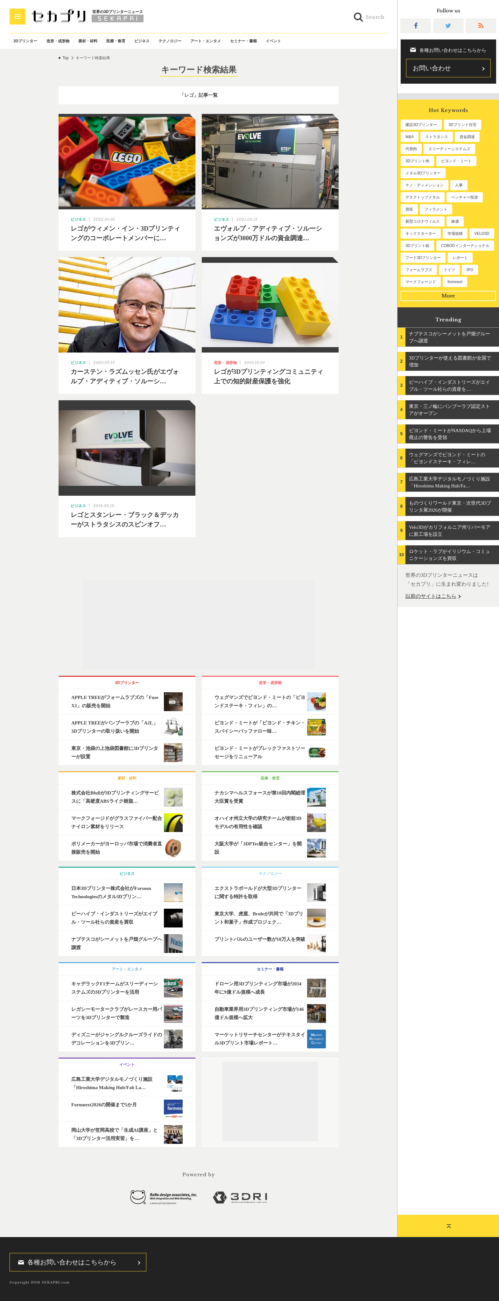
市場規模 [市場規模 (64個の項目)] (455, 233)
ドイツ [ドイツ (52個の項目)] (449, 270)
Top (65, 58)
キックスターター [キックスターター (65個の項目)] (420, 233)
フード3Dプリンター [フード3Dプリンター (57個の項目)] (423, 257)
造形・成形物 (57, 41)
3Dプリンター (25, 41)
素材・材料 (87, 41)
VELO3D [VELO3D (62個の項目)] (481, 233)
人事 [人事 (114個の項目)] (459, 185)
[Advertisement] (198, 624)
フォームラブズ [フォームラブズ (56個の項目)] (418, 270)
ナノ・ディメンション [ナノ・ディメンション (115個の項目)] (424, 185)
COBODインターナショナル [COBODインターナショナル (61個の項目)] (465, 245)
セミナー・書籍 (243, 41)
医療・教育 (115, 41)
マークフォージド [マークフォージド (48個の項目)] (420, 282)
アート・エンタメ (205, 41)
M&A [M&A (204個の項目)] (409, 137)
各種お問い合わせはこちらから (65, 1262)
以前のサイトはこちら (430, 596)
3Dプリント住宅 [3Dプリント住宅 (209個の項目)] (462, 124)
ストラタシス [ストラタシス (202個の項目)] (436, 137)
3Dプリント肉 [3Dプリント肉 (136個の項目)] (417, 161)
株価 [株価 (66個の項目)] (455, 221)
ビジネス (142, 41)
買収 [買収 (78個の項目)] (409, 209)
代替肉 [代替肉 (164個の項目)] (411, 149)
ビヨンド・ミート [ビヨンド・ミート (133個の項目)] (456, 161)
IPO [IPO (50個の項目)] (470, 270)
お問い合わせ (432, 68)
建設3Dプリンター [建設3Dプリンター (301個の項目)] (421, 124)
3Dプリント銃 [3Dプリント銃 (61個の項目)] (417, 245)
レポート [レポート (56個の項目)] (460, 257)
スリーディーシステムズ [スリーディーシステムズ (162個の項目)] (449, 149)
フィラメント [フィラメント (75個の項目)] (436, 209)
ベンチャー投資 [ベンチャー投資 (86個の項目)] (464, 197)
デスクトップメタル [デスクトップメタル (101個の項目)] (422, 197)
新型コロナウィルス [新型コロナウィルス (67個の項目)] (422, 221)
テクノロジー (169, 41)
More (448, 296)
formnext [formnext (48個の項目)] (454, 282)
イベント (273, 41)
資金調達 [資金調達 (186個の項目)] (467, 137)
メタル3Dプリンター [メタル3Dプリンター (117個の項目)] (423, 173)
